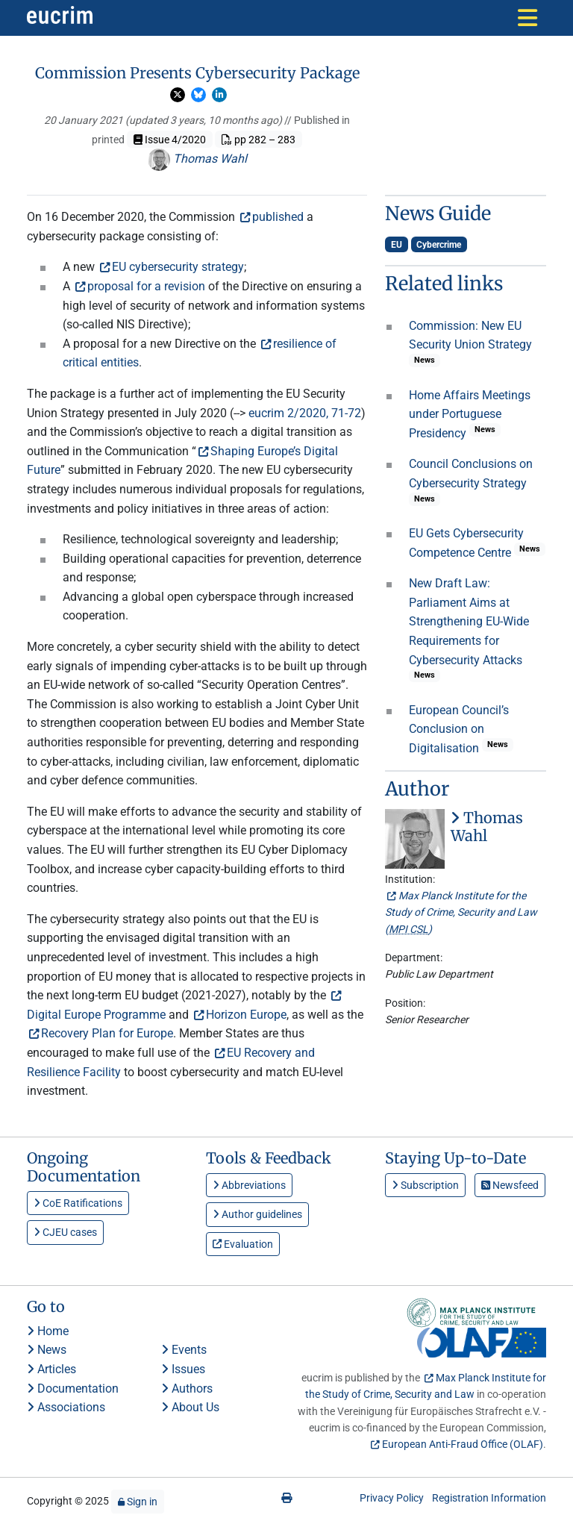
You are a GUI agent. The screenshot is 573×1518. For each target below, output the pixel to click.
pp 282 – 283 (258, 140)
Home (48, 1331)
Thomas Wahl (197, 159)
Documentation (73, 1388)
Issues (183, 1369)
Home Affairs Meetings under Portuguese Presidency (469, 414)
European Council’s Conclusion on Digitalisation (459, 729)
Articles (51, 1369)
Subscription (425, 1185)
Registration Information (489, 1498)
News (46, 1350)
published (278, 217)
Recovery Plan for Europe (107, 1033)
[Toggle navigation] (527, 17)
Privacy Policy (392, 1498)
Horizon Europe (246, 1015)
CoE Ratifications (78, 1203)
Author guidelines (257, 1214)
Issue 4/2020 (170, 140)
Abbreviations (249, 1185)
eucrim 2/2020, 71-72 (304, 413)
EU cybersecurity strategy (178, 267)
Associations (66, 1407)
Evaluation (243, 1244)
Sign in (137, 1502)
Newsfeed (510, 1185)
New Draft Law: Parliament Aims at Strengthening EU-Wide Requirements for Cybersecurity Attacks (469, 621)
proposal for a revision (146, 286)
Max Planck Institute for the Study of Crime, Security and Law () (461, 912)
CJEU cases (65, 1232)
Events (184, 1350)
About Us (190, 1407)
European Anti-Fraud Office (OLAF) (462, 1444)
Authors (187, 1388)
